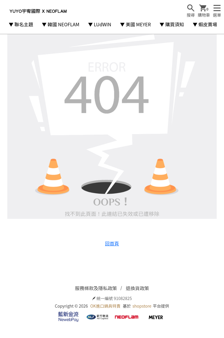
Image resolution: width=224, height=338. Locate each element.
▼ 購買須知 (172, 24)
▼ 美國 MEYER (135, 24)
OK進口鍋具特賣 (105, 306)
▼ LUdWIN (99, 24)
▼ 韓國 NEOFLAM (60, 24)
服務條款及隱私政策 (96, 288)
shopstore (141, 306)
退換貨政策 (137, 288)
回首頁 (112, 243)
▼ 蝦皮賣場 (205, 24)
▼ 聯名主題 (21, 24)
